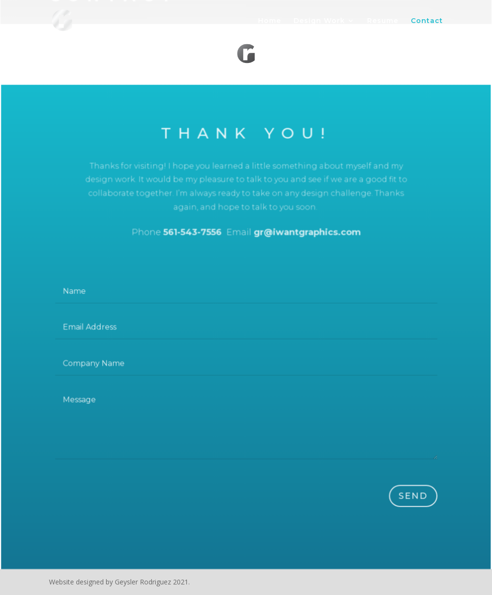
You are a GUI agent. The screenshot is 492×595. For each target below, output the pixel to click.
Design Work (319, 21)
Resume (382, 21)
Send (409, 497)
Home (269, 21)
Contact (427, 21)
